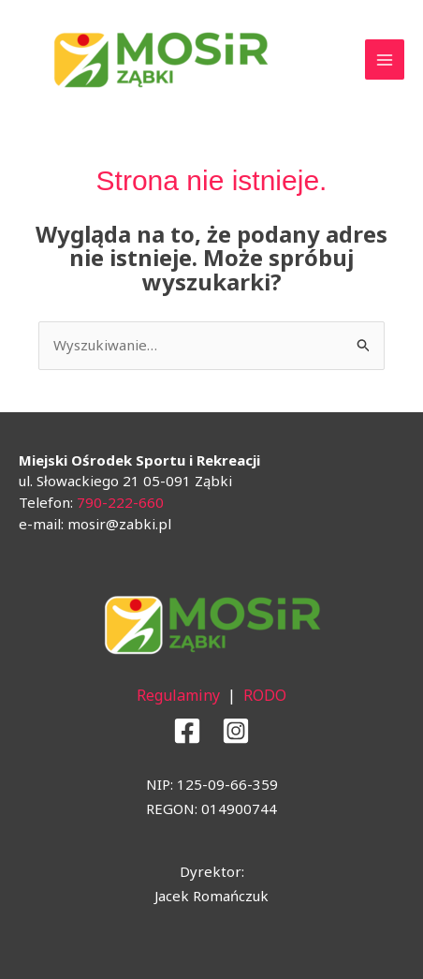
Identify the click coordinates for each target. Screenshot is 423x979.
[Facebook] (187, 731)
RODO (264, 695)
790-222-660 (120, 502)
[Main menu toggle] (385, 59)
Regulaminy (178, 695)
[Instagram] (236, 731)
